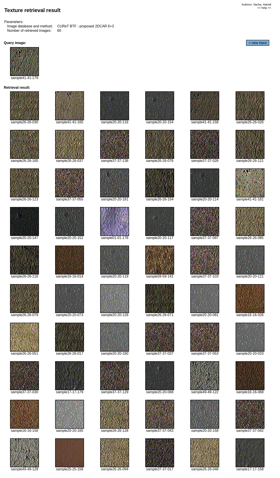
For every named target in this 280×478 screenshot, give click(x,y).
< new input (258, 43)
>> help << (264, 7)
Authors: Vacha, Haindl (256, 4)
